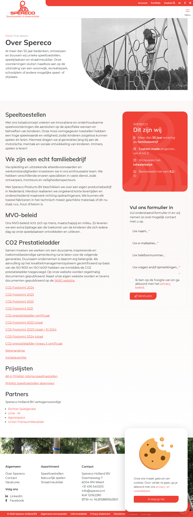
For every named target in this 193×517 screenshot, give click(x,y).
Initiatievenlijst (16, 357)
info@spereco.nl (93, 491)
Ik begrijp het (156, 499)
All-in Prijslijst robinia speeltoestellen (31, 376)
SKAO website (64, 280)
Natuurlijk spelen (53, 478)
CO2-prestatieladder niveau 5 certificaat (34, 343)
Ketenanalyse (15, 350)
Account (142, 3)
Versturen (143, 296)
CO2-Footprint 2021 (19, 308)
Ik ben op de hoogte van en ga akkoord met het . (157, 283)
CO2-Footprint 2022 (19, 301)
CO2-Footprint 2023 (19, 294)
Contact (11, 478)
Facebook (14, 500)
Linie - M (14, 413)
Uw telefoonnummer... (148, 255)
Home (8, 35)
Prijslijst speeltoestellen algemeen (30, 383)
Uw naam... (141, 231)
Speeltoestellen (52, 473)
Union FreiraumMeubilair (26, 422)
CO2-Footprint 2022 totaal (24, 322)
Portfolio (156, 3)
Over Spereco (15, 473)
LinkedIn (14, 496)
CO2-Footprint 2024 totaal (24, 336)
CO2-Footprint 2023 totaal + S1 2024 (31, 329)
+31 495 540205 (93, 486)
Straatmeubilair (52, 482)
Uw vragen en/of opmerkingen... (156, 267)
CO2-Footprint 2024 (19, 287)
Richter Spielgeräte (22, 409)
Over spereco (21, 35)
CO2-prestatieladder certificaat (27, 315)
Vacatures (12, 482)
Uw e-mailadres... (145, 243)
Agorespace (16, 417)
